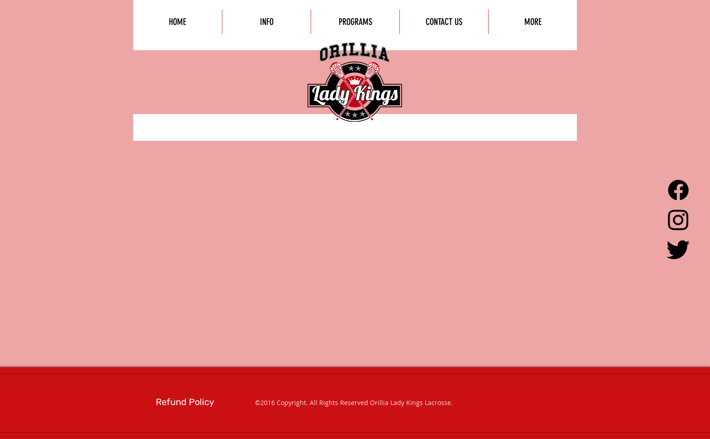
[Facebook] (678, 190)
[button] (533, 22)
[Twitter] (678, 248)
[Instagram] (678, 219)
